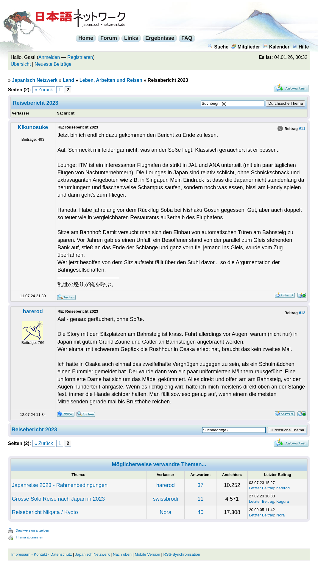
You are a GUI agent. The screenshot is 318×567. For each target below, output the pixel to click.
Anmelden (49, 57)
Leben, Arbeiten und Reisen (111, 80)
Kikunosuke (33, 127)
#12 (302, 313)
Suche (218, 46)
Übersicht (21, 64)
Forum (108, 38)
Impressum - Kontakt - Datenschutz (41, 554)
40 (200, 512)
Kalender (276, 46)
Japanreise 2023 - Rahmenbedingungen (59, 485)
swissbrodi (165, 499)
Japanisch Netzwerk (34, 80)
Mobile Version (147, 554)
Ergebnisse (159, 38)
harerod (33, 311)
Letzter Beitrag (261, 488)
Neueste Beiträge (53, 64)
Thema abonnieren (29, 537)
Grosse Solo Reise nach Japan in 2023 (58, 499)
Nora (165, 512)
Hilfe (300, 46)
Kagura (282, 501)
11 (200, 499)
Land (68, 80)
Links (131, 38)
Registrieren (80, 57)
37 (200, 485)
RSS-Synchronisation (181, 554)
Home (85, 38)
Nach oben (122, 554)
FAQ (186, 38)
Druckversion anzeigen (32, 530)
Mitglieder (245, 46)
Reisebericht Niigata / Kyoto (45, 512)
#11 (302, 128)
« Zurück (44, 89)
